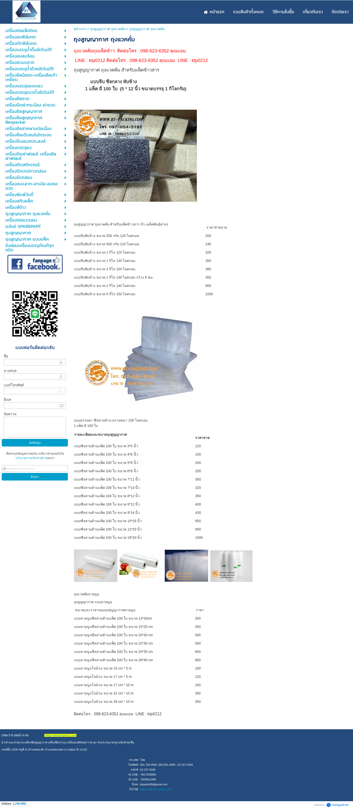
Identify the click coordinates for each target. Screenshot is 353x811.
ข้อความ (10, 414)
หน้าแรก (80, 29)
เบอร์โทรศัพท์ (14, 385)
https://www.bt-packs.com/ (156, 789)
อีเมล (7, 399)
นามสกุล (10, 371)
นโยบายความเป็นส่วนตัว (30, 458)
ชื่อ (6, 356)
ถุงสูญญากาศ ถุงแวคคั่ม (108, 29)
